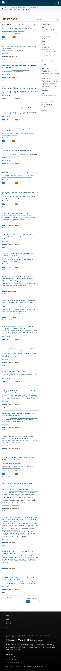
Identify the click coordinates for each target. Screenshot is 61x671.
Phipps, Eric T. (13, 31)
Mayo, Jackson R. (29, 283)
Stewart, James (15, 398)
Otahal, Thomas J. (21, 175)
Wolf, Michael (21, 31)
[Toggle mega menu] (58, 2)
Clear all (50, 24)
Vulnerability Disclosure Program (35, 666)
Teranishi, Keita (13, 283)
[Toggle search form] (54, 2)
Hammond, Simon (20, 491)
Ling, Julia (20, 217)
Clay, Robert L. (13, 261)
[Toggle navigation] (2, 8)
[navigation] (22, 24)
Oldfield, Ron (13, 175)
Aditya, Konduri (11, 198)
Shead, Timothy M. (16, 70)
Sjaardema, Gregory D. (31, 418)
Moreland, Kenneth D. (26, 177)
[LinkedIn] (17, 663)
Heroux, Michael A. (22, 466)
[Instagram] (15, 663)
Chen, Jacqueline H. (12, 285)
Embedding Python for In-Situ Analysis (13, 371)
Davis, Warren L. (6, 114)
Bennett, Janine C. (28, 258)
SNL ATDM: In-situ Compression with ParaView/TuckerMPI (19, 173)
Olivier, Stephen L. (24, 559)
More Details (16, 34)
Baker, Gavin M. (30, 175)
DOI (2, 39)
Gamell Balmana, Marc (7, 582)
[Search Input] (47, 19)
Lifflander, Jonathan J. (32, 395)
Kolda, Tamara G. (15, 177)
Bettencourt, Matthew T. (17, 258)
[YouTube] (11, 663)
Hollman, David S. (12, 259)
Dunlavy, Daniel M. (15, 114)
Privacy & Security (17, 636)
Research (6, 7)
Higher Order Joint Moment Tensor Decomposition (17, 234)
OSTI (6, 39)
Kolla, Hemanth (5, 31)
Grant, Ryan (12, 491)
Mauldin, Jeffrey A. (6, 177)
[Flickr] (13, 663)
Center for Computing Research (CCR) (16, 9)
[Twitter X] (9, 663)
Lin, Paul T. (17, 492)
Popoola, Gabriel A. (18, 71)
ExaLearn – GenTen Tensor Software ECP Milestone (17, 28)
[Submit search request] (57, 19)
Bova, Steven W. (27, 489)
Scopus (10, 319)
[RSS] (19, 663)
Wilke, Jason (13, 419)
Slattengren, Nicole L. (21, 419)
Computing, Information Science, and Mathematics (23, 7)
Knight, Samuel (21, 418)
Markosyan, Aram (6, 258)
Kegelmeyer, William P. (7, 71)
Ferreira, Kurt (31, 419)
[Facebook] (7, 663)
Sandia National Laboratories (13, 644)
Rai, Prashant (21, 237)
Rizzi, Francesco (5, 395)
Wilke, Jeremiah (21, 259)
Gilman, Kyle (5, 50)
